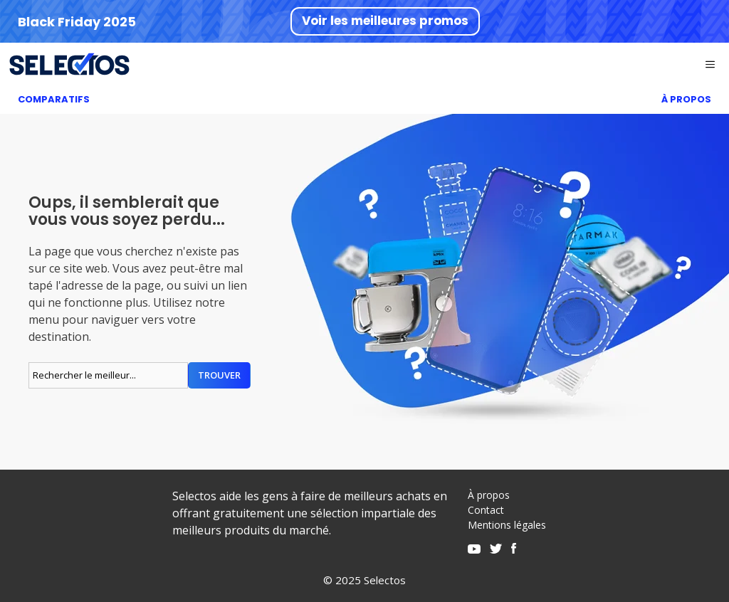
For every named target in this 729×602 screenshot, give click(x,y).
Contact (486, 510)
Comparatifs (54, 99)
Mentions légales (507, 525)
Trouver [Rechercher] (219, 375)
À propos (489, 495)
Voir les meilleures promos (385, 20)
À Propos (686, 99)
